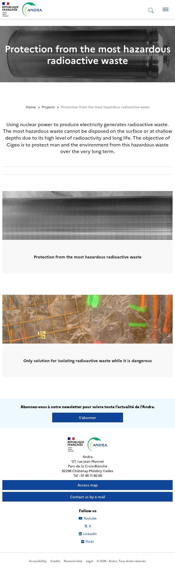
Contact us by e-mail (87, 496)
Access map (87, 484)
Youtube (93, 518)
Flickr (95, 541)
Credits (55, 561)
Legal (89, 561)
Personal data (73, 561)
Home (31, 106)
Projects (48, 106)
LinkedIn (92, 533)
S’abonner (87, 417)
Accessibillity (38, 561)
